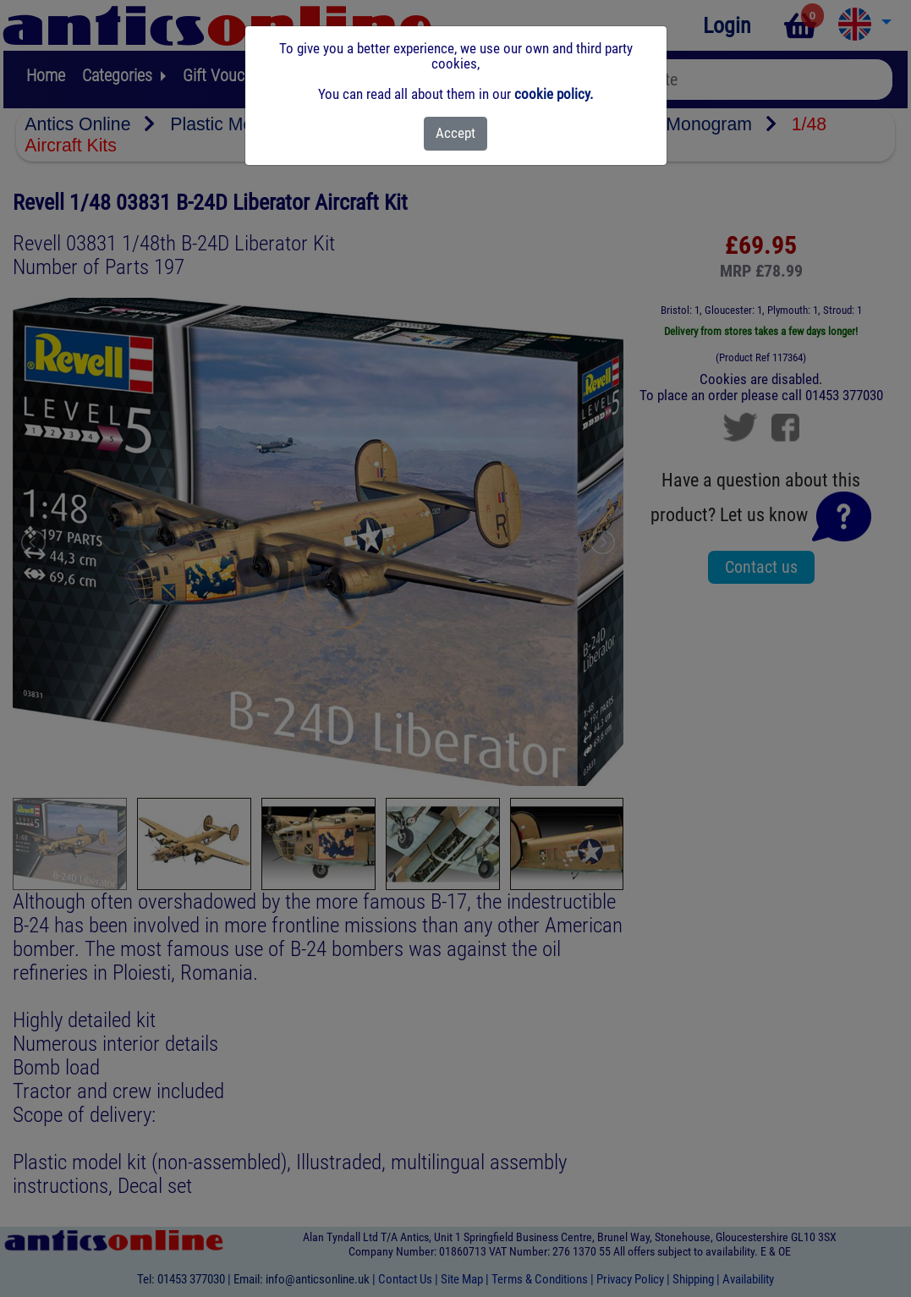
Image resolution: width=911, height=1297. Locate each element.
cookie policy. (553, 93)
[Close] (455, 134)
